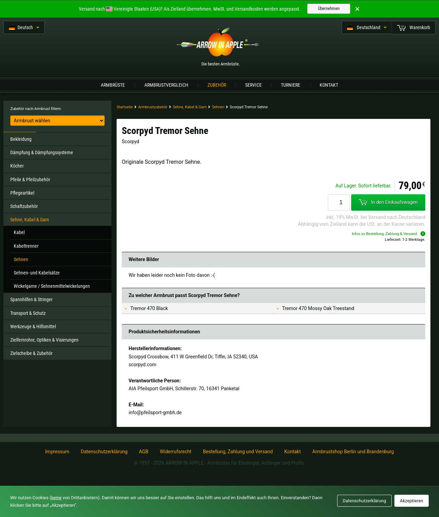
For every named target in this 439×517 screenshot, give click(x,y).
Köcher (17, 166)
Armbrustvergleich (166, 85)
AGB (143, 451)
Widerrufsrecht (175, 451)
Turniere (290, 85)
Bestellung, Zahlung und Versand (238, 451)
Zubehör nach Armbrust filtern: (35, 109)
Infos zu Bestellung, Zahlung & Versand (388, 234)
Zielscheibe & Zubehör (31, 353)
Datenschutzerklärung (104, 451)
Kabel (19, 232)
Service (253, 85)
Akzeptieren (411, 500)
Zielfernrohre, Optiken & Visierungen (44, 340)
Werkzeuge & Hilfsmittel (33, 326)
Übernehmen (329, 8)
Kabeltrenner (26, 246)
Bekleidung (21, 139)
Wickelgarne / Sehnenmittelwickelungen (52, 286)
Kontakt (329, 85)
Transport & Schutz (28, 313)
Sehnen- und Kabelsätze (37, 272)
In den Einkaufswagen (388, 202)
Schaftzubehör (24, 206)
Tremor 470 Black (149, 308)
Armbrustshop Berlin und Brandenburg (353, 451)
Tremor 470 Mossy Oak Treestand (318, 308)
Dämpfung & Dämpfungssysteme (41, 152)
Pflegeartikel (22, 193)
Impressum (57, 451)
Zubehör (216, 85)
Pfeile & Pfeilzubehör (30, 179)
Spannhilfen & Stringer (31, 299)
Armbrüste (113, 85)
